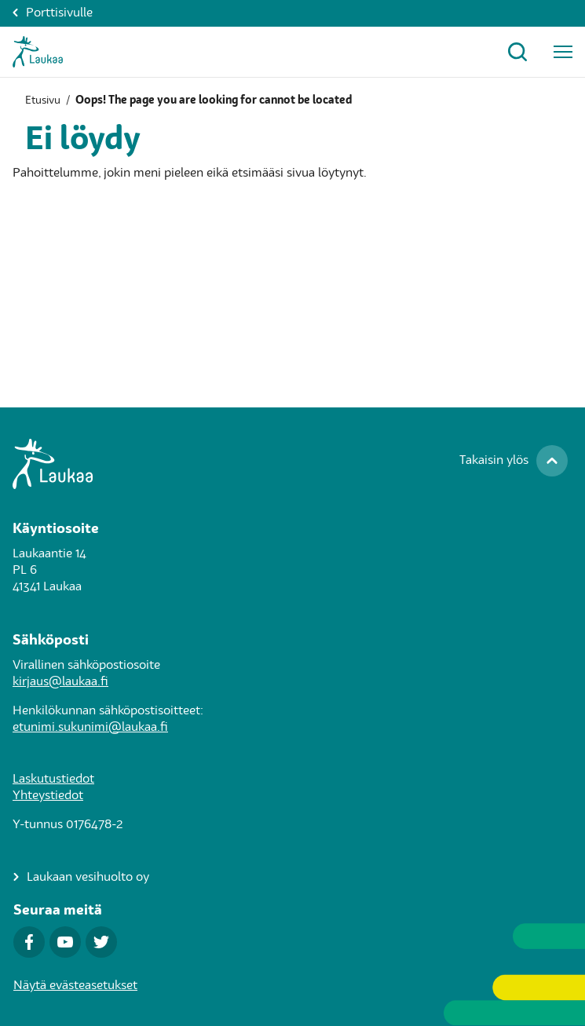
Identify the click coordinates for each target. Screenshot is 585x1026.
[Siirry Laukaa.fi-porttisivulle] (292, 464)
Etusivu (42, 100)
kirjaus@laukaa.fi (60, 682)
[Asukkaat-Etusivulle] (38, 52)
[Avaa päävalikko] (563, 52)
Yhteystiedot (48, 796)
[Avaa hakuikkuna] (517, 52)
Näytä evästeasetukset (75, 986)
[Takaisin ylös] (513, 460)
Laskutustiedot (53, 779)
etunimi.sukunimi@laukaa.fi (90, 727)
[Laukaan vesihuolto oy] (81, 878)
